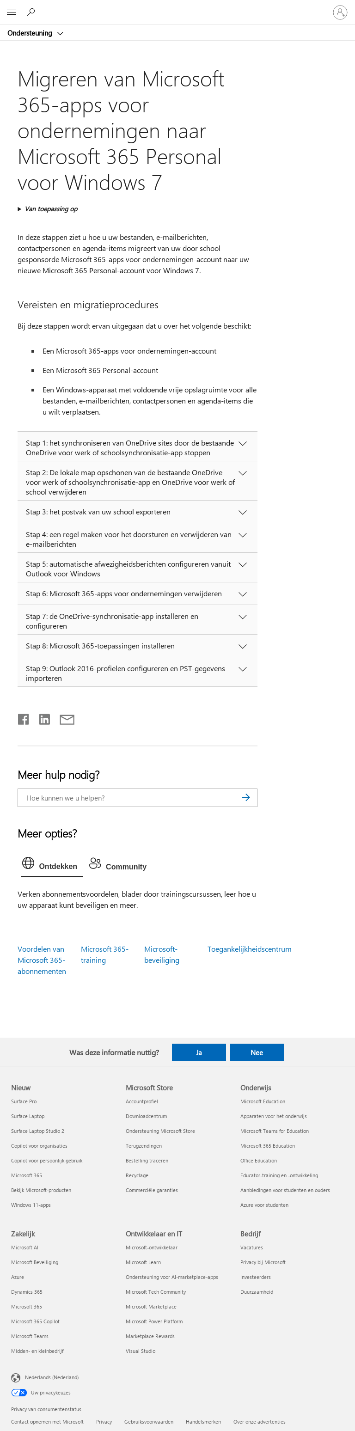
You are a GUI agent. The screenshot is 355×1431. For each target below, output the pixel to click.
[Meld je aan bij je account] (340, 12)
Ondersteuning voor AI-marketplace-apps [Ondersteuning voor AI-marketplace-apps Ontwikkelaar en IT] (172, 1276)
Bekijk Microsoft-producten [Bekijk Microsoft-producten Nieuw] (41, 1189)
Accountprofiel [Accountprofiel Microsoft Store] (142, 1101)
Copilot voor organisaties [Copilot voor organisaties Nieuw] (39, 1145)
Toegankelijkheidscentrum (250, 949)
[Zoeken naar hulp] (32, 12)
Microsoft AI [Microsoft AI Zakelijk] (24, 1247)
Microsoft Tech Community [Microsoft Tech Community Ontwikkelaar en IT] (156, 1291)
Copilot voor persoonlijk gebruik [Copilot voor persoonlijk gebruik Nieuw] (46, 1160)
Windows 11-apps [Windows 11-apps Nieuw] (31, 1204)
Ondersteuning (30, 32)
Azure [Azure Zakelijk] (17, 1276)
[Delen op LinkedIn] (41, 717)
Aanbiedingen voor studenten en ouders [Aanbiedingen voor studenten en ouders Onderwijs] (285, 1189)
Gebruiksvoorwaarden (148, 1421)
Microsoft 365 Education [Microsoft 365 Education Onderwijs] (267, 1145)
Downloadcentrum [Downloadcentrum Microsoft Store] (146, 1116)
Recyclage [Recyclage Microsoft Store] (137, 1175)
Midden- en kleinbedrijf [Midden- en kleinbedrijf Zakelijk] (37, 1350)
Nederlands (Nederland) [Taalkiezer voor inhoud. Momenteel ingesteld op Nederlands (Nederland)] (52, 1377)
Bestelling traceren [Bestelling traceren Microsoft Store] (147, 1160)
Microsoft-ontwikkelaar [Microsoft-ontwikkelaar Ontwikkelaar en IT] (152, 1247)
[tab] (52, 865)
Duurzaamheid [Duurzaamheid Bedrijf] (256, 1291)
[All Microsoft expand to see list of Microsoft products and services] (11, 12)
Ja (199, 1052)
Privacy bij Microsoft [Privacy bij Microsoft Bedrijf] (263, 1262)
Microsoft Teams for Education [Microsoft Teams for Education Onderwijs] (274, 1130)
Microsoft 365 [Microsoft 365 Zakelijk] (26, 1306)
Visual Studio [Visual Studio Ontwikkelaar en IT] (140, 1350)
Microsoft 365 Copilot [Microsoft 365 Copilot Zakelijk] (35, 1321)
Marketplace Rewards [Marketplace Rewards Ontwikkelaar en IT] (150, 1336)
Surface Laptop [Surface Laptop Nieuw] (27, 1116)
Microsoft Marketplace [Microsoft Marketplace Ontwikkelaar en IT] (151, 1306)
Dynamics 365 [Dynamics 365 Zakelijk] (27, 1291)
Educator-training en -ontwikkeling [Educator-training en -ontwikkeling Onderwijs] (279, 1175)
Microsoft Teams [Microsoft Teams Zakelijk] (30, 1336)
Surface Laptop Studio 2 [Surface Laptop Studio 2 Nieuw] (37, 1130)
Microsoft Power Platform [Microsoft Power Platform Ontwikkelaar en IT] (154, 1321)
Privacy (104, 1421)
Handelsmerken (203, 1421)
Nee (257, 1052)
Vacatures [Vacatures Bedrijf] (251, 1247)
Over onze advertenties (259, 1421)
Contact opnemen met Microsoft (47, 1421)
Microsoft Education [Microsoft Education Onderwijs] (262, 1101)
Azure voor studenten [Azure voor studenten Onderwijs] (264, 1204)
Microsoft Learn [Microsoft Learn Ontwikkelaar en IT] (143, 1262)
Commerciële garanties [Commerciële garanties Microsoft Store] (152, 1189)
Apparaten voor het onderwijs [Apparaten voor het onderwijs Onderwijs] (273, 1116)
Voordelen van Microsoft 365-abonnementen (42, 960)
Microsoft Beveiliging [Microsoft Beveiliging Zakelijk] (34, 1262)
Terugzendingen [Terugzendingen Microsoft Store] (144, 1145)
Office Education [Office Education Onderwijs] (258, 1160)
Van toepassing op (50, 208)
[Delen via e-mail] (62, 717)
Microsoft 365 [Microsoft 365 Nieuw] (26, 1175)
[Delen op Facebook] (24, 717)
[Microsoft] (177, 6)
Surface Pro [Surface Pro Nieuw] (24, 1101)
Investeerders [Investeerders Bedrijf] (255, 1276)
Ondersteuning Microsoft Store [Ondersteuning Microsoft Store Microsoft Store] (160, 1130)
